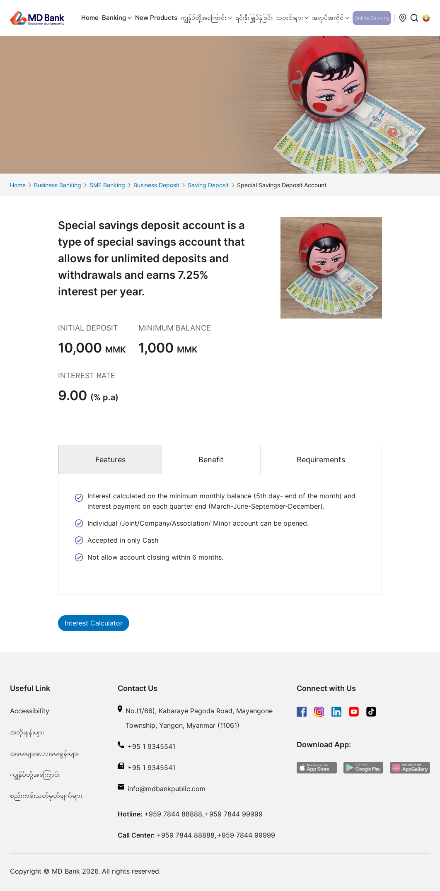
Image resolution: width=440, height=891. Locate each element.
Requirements (321, 459)
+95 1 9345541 (151, 746)
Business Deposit (156, 184)
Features (110, 459)
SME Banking (107, 184)
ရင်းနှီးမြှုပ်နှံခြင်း (254, 18)
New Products (156, 18)
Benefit (211, 459)
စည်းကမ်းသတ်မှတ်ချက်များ (46, 795)
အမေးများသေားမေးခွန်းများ (44, 753)
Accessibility (29, 711)
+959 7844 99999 (234, 814)
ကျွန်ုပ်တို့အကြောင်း (35, 774)
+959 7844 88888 (173, 814)
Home (90, 18)
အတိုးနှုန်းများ (27, 732)
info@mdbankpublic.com (166, 789)
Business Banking (57, 184)
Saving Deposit (208, 184)
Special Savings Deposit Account (281, 184)
